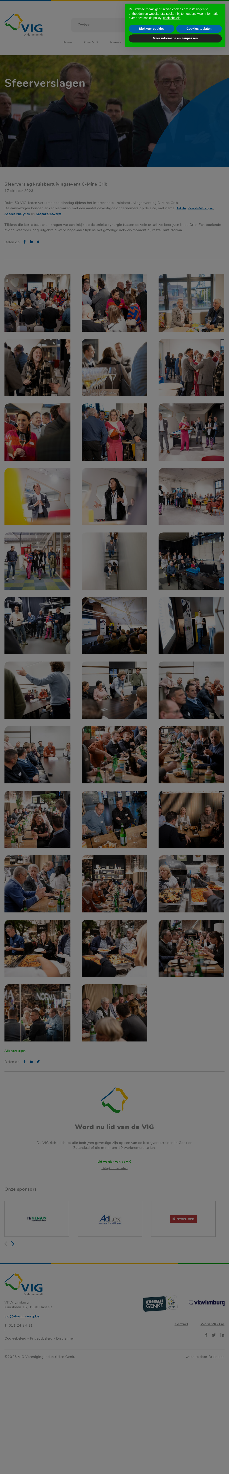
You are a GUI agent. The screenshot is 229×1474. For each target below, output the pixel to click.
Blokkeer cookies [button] (151, 1452)
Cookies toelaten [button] (199, 1452)
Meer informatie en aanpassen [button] (175, 1461)
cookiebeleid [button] (171, 1441)
